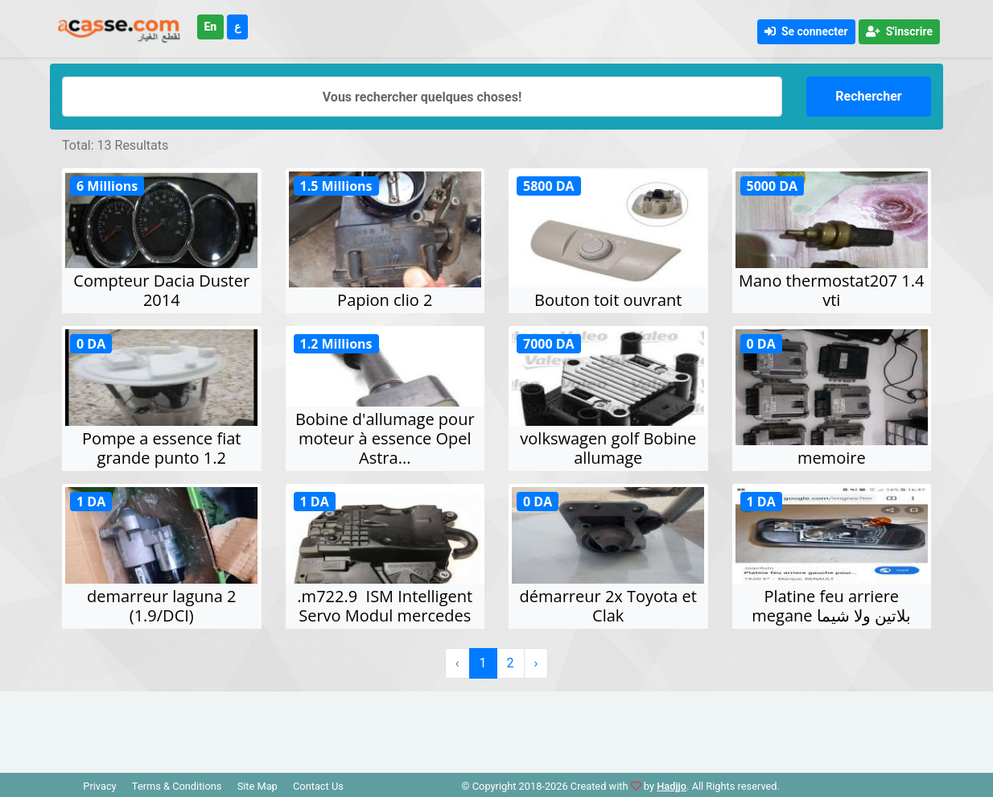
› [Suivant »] (536, 663)
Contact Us (318, 786)
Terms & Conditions (177, 786)
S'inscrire (899, 31)
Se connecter (806, 31)
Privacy (99, 786)
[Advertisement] (496, 728)
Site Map (257, 786)
